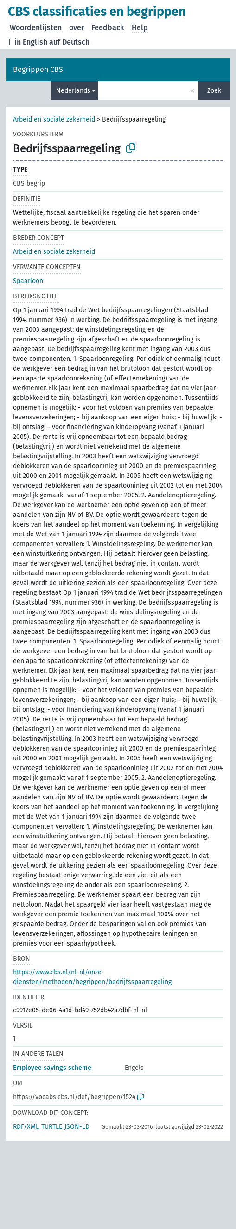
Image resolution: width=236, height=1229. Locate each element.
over (76, 27)
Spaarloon (28, 281)
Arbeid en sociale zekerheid (54, 119)
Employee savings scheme (52, 1068)
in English (30, 42)
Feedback (107, 27)
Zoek (214, 91)
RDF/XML (26, 1127)
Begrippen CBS (38, 69)
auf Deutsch (69, 42)
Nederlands (73, 91)
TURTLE (51, 1127)
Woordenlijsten (36, 27)
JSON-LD (76, 1127)
